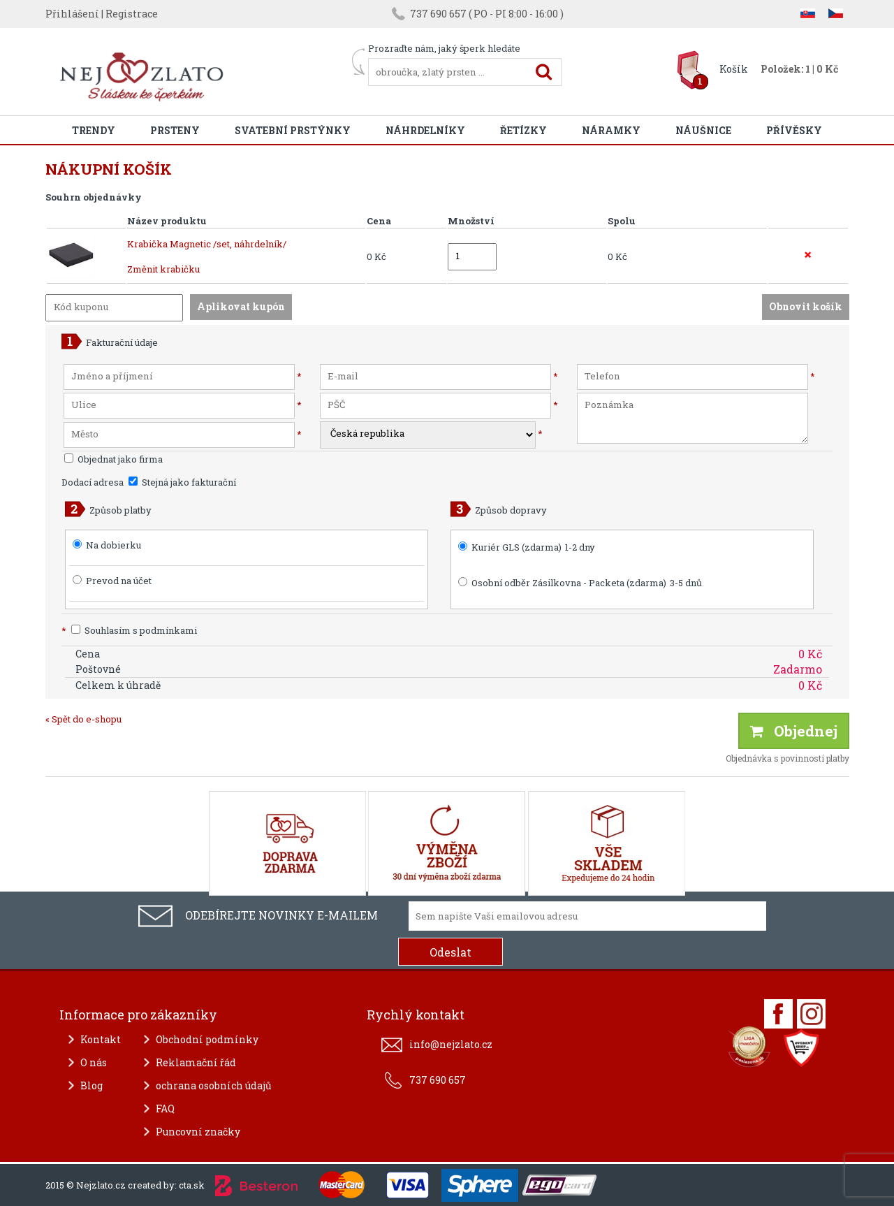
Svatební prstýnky (293, 130)
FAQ (165, 1108)
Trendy (93, 130)
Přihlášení (72, 13)
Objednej (793, 731)
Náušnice (703, 130)
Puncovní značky (198, 1131)
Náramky (611, 130)
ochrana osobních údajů (214, 1085)
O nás (93, 1062)
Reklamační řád (196, 1062)
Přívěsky (794, 130)
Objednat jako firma (113, 459)
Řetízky (523, 130)
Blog (91, 1085)
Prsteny (175, 130)
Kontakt (100, 1039)
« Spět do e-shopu (83, 719)
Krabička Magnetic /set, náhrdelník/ (206, 244)
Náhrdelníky (425, 130)
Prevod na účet (119, 580)
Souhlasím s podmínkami (129, 630)
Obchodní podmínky (207, 1039)
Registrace (131, 13)
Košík (733, 68)
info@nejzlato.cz (450, 1044)
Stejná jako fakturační (182, 482)
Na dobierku (113, 545)
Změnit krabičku (163, 269)
